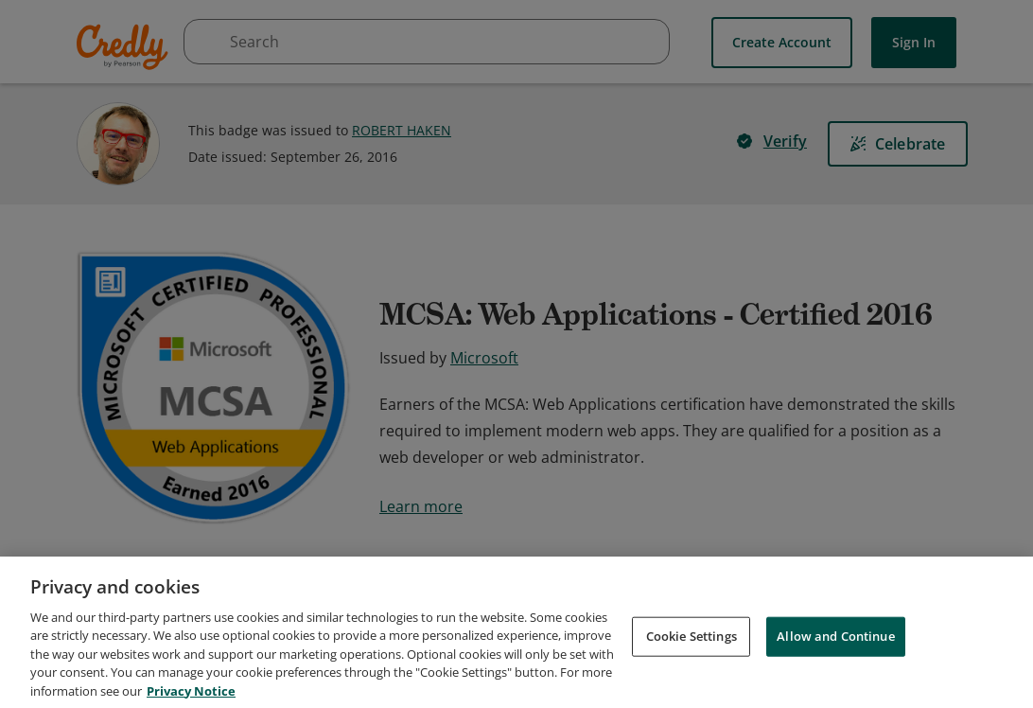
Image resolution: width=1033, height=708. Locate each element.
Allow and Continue (835, 668)
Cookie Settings (691, 668)
